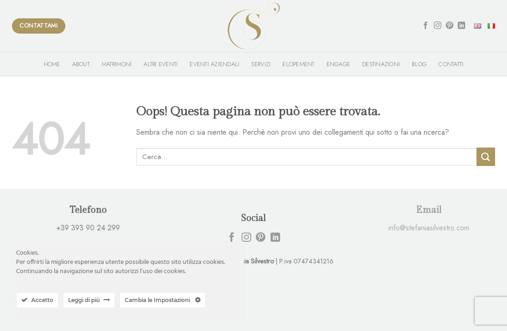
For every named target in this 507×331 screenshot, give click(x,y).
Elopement (298, 64)
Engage (339, 64)
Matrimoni (117, 64)
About (81, 64)
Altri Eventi (161, 64)
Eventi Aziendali (214, 64)
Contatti (450, 64)
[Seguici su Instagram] (437, 26)
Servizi (261, 64)
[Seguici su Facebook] (425, 26)
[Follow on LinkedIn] (461, 26)
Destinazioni (381, 64)
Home (52, 64)
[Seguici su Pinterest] (449, 26)
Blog (419, 64)
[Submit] (486, 157)
